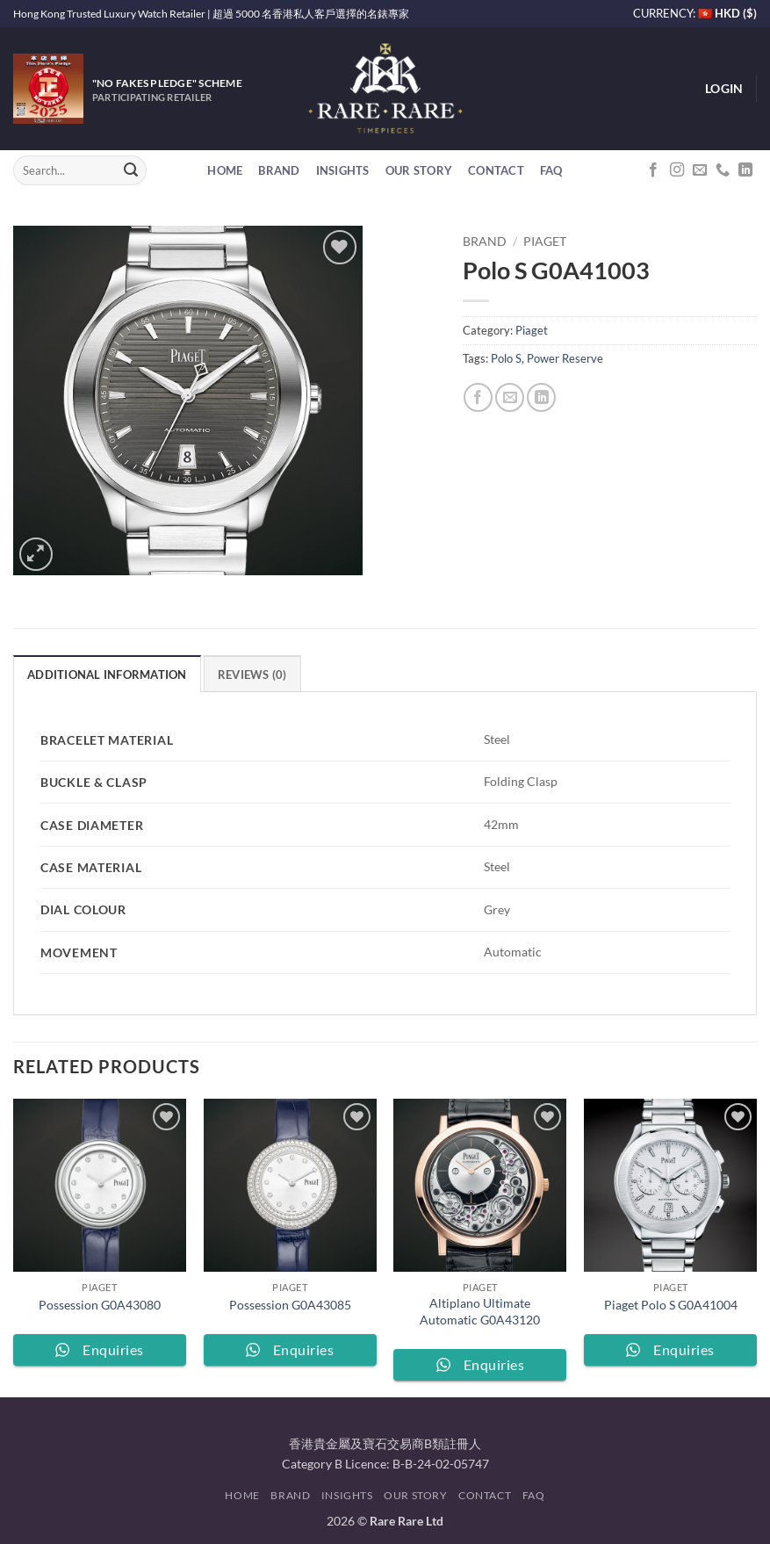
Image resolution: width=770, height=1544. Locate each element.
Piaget (544, 241)
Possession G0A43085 (290, 1304)
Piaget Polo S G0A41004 (671, 1304)
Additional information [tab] (107, 674)
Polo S (506, 358)
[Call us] (723, 170)
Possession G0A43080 (100, 1304)
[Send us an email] (700, 170)
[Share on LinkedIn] (541, 397)
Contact (496, 170)
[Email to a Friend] (509, 397)
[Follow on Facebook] (653, 170)
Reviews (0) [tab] (252, 674)
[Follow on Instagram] (677, 170)
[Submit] (131, 170)
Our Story (418, 170)
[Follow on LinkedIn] (745, 170)
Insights (343, 170)
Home (224, 170)
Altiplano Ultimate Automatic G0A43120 (480, 1311)
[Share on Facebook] (478, 397)
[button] (724, 89)
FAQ (551, 170)
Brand (278, 170)
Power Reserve (565, 358)
